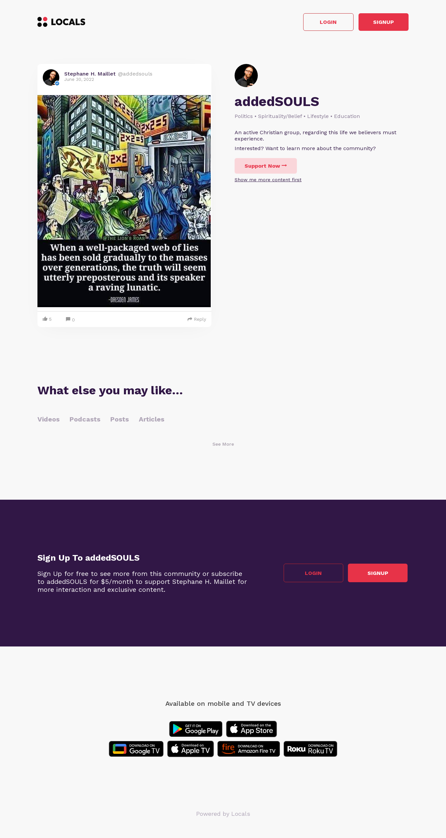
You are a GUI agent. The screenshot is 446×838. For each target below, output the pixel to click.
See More (223, 445)
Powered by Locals (223, 814)
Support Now (266, 167)
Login (314, 23)
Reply (197, 320)
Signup (378, 23)
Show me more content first (268, 180)
